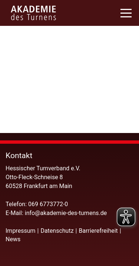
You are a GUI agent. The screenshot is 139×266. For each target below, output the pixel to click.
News (13, 239)
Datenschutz (56, 230)
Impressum (21, 230)
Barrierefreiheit (98, 230)
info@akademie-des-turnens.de (66, 212)
